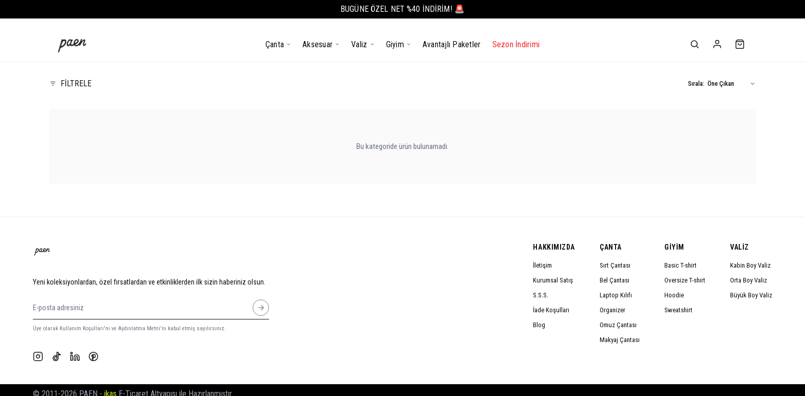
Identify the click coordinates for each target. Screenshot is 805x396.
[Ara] (694, 36)
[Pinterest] (93, 349)
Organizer (612, 302)
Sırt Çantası (615, 257)
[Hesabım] (717, 36)
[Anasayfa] (72, 36)
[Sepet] (740, 36)
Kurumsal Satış (553, 272)
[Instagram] (38, 349)
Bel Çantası (614, 272)
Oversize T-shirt (684, 272)
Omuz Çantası (618, 316)
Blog (539, 316)
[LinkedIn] (75, 349)
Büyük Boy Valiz (751, 287)
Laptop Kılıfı (616, 287)
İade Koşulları (551, 302)
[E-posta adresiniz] (261, 299)
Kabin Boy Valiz (750, 257)
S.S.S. (540, 287)
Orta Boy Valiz (748, 272)
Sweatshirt (678, 302)
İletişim (542, 257)
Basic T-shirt (680, 257)
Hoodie (674, 287)
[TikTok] (56, 349)
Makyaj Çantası (620, 331)
